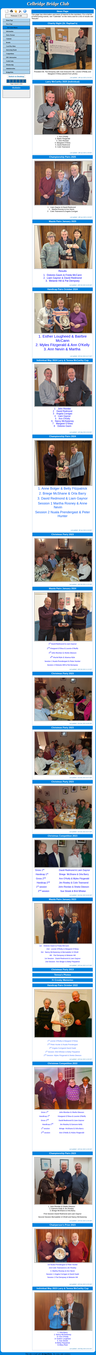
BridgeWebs (8, 72)
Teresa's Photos (62, 975)
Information (8, 31)
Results (7, 42)
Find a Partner (9, 35)
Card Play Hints (10, 46)
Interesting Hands (10, 50)
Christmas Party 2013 (62, 969)
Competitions (9, 53)
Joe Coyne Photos (12, 27)
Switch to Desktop (16, 76)
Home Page (8, 20)
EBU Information (10, 57)
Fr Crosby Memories (62, 980)
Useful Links (9, 61)
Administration (9, 68)
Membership (9, 65)
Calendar (8, 39)
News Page (8, 24)
